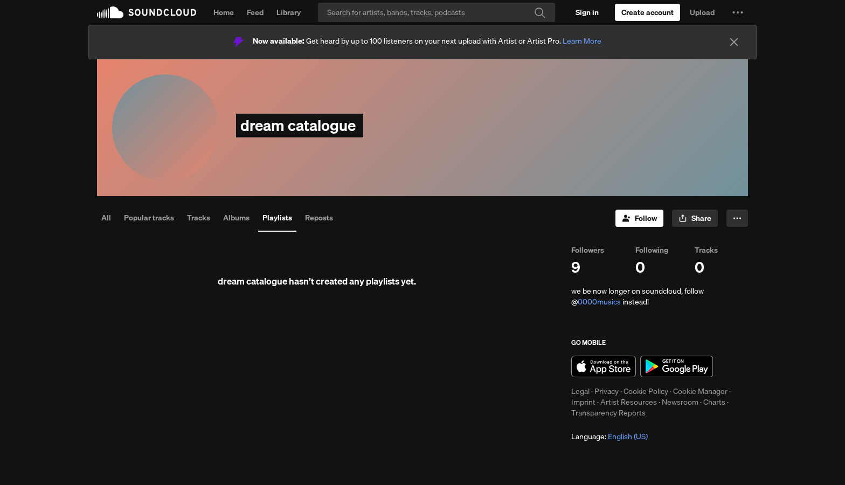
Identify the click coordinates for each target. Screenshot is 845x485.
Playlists (277, 218)
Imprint (583, 402)
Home (223, 12)
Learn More (582, 41)
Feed (255, 12)
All (106, 218)
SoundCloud (146, 12)
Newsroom (680, 402)
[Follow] (639, 218)
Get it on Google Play (676, 366)
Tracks (198, 218)
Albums (236, 218)
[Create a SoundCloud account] (647, 12)
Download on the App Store (603, 366)
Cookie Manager (700, 391)
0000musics (599, 302)
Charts (714, 402)
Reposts (319, 218)
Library (288, 12)
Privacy (606, 391)
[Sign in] (587, 12)
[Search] (436, 12)
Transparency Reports (608, 413)
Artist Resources (628, 402)
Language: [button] (609, 436)
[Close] (734, 42)
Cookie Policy (646, 391)
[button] (738, 12)
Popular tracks (149, 218)
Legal (580, 391)
